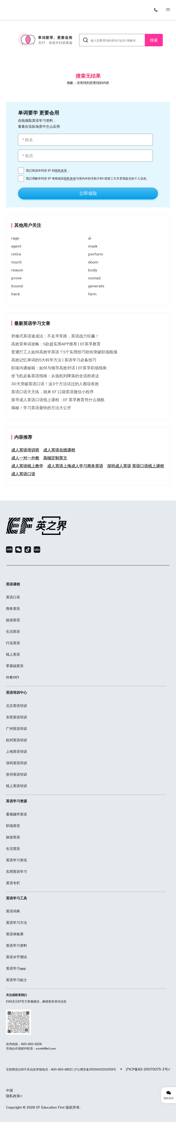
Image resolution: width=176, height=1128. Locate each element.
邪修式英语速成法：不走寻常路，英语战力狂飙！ (55, 336)
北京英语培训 (16, 705)
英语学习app (16, 968)
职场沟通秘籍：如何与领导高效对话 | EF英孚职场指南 (59, 368)
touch (16, 262)
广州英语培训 (16, 728)
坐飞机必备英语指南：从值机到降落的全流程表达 (55, 375)
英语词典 (13, 911)
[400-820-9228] (157, 10)
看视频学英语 (16, 814)
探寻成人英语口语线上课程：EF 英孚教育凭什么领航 (58, 399)
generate (96, 286)
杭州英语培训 (16, 740)
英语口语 (13, 597)
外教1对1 (12, 677)
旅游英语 (13, 620)
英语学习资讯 (16, 860)
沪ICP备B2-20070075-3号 (147, 1069)
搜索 (154, 40)
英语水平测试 (16, 956)
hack (15, 294)
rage (15, 238)
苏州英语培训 (16, 774)
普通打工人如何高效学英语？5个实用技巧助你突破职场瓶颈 (64, 352)
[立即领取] (88, 193)
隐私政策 (61, 171)
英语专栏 (13, 882)
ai (89, 238)
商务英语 (13, 608)
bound (17, 286)
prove (16, 278)
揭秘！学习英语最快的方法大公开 (41, 407)
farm (92, 294)
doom (93, 262)
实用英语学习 (16, 871)
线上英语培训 (16, 785)
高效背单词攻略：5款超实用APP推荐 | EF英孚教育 (56, 344)
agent (16, 246)
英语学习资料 (16, 945)
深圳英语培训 (16, 762)
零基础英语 (14, 665)
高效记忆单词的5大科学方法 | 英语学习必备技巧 (53, 360)
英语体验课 (14, 934)
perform (95, 254)
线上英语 (13, 654)
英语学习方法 (16, 922)
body (92, 270)
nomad (94, 278)
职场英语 (13, 825)
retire (16, 254)
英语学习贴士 (16, 979)
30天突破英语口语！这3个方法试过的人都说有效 (55, 383)
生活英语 (13, 631)
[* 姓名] (85, 140)
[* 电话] (85, 156)
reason (17, 270)
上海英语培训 (16, 751)
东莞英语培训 (16, 717)
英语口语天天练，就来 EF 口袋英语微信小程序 (52, 391)
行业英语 (13, 642)
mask (92, 246)
